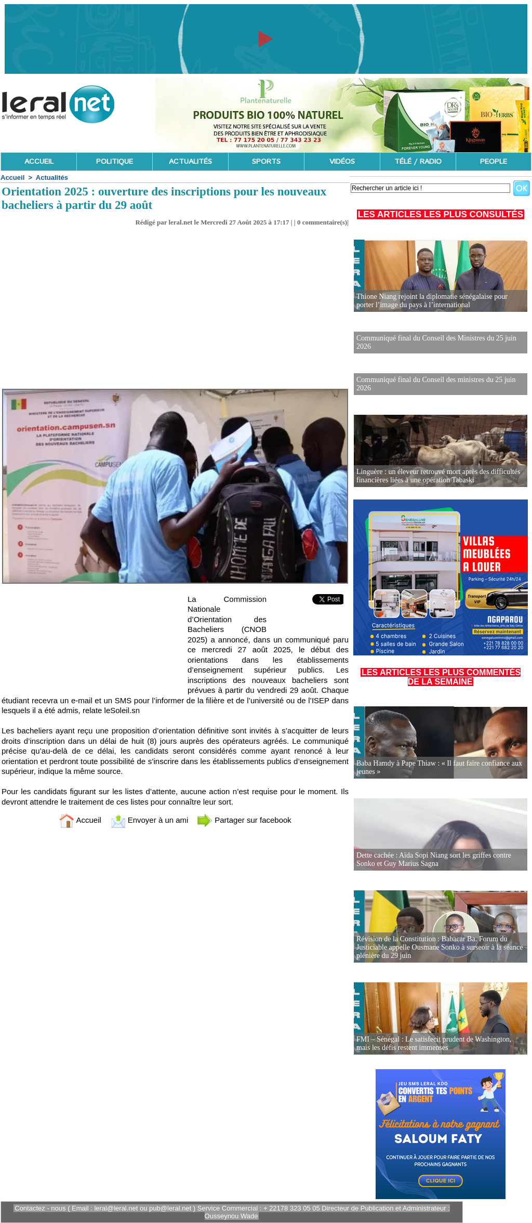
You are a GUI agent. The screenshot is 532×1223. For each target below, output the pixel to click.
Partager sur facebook (244, 820)
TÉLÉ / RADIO (418, 161)
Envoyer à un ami (149, 820)
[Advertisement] (175, 304)
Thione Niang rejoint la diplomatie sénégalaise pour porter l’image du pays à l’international (432, 301)
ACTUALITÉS (190, 161)
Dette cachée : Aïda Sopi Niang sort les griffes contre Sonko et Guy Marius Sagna (433, 859)
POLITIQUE (114, 161)
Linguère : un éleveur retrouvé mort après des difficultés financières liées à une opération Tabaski (438, 476)
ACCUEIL (39, 161)
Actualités (52, 177)
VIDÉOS (342, 161)
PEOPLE (493, 161)
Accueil (12, 177)
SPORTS (266, 161)
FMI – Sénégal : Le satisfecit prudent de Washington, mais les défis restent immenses (433, 1043)
